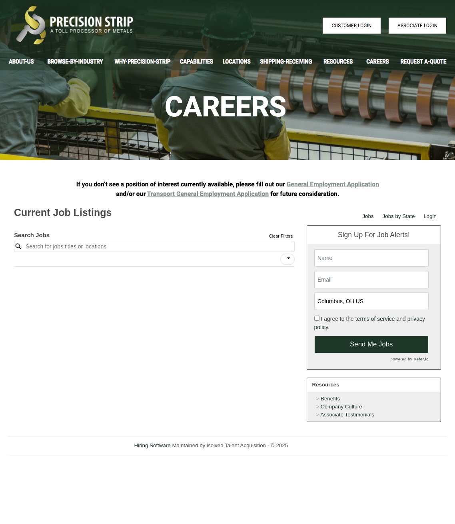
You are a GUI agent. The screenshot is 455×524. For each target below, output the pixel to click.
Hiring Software (152, 445)
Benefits (330, 399)
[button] (287, 259)
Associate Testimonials (347, 415)
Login (430, 216)
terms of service (375, 319)
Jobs (367, 216)
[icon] (289, 258)
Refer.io (421, 359)
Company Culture (341, 407)
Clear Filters (281, 236)
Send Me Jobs (371, 344)
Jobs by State (399, 216)
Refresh (311, 445)
